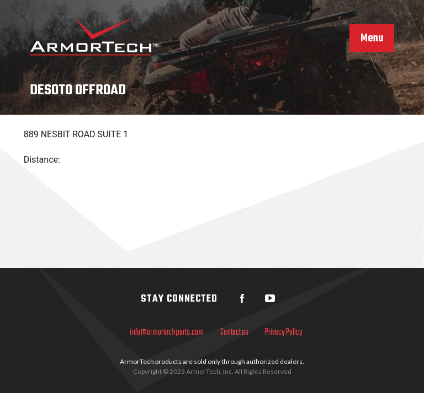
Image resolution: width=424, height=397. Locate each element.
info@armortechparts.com (167, 332)
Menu (372, 38)
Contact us (234, 332)
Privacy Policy (284, 332)
